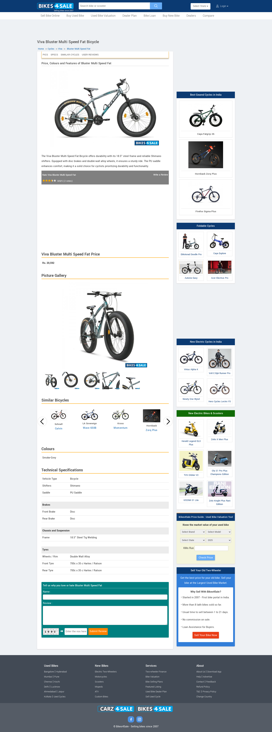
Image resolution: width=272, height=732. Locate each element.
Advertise (207, 676)
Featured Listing (153, 686)
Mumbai (48, 676)
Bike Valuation (152, 676)
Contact (200, 681)
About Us (200, 671)
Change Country (204, 696)
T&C (198, 691)
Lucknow (55, 686)
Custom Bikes (101, 696)
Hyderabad (61, 671)
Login (222, 6)
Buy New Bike (171, 16)
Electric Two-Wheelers (106, 671)
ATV (97, 691)
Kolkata (47, 696)
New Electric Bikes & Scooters (205, 413)
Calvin (58, 428)
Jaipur (61, 691)
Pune (56, 676)
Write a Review (160, 174)
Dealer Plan (129, 16)
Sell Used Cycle (153, 696)
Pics (45, 54)
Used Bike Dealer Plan (156, 691)
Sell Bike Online (50, 16)
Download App (214, 671)
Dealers (191, 16)
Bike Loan (150, 16)
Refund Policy (203, 686)
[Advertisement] (136, 29)
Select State (200, 6)
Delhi (46, 686)
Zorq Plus (152, 430)
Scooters (99, 681)
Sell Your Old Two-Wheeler (206, 570)
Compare (208, 16)
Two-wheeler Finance (156, 671)
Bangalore (49, 671)
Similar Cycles (70, 54)
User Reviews (90, 54)
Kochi (57, 681)
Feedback (211, 681)
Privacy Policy (209, 691)
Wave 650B (89, 428)
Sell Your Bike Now (205, 635)
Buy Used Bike (75, 16)
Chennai (48, 681)
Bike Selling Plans (154, 681)
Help (198, 676)
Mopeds (99, 686)
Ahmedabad (50, 691)
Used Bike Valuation (103, 16)
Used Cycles (59, 696)
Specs (54, 54)
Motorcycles (101, 676)
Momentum (121, 428)
